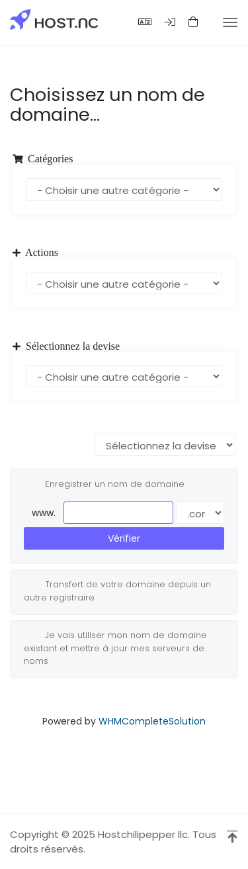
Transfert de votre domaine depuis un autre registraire (117, 590)
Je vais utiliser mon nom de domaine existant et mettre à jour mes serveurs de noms (115, 647)
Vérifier (124, 538)
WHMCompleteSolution (152, 721)
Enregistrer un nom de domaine (104, 484)
